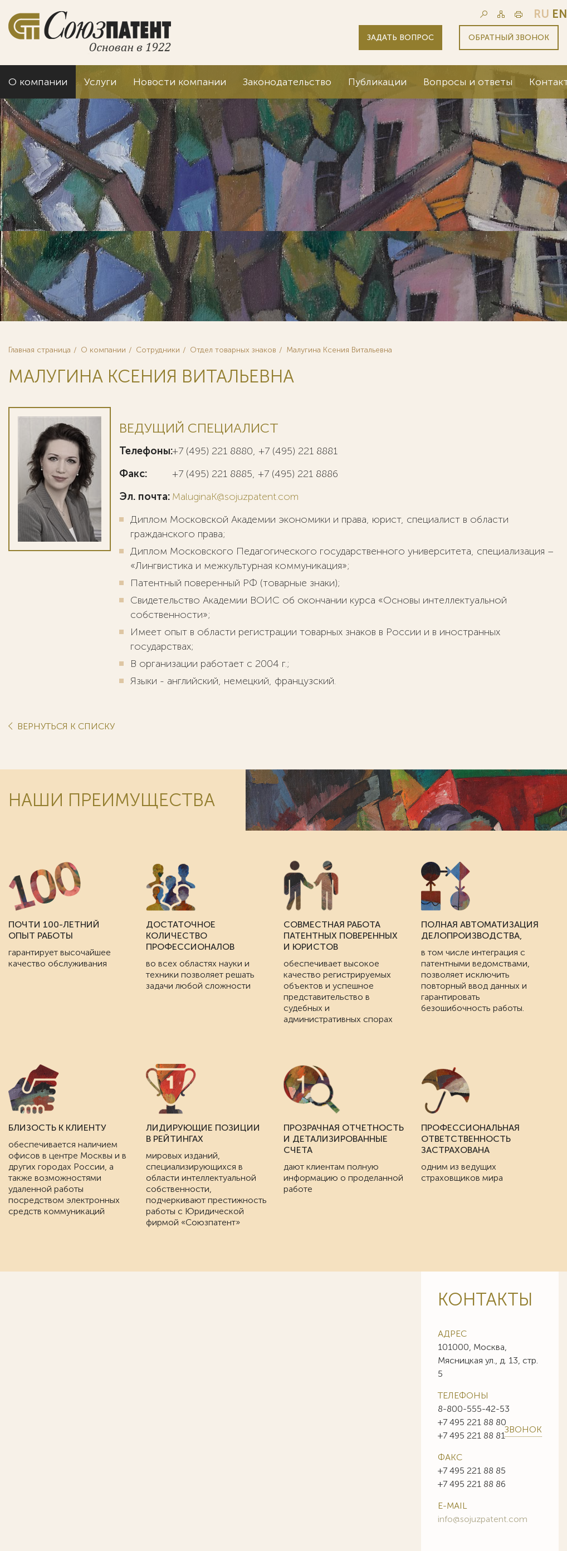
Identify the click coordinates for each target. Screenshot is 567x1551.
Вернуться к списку (65, 727)
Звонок (523, 1429)
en (559, 13)
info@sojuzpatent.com (482, 1519)
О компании (37, 82)
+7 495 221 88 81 (471, 1435)
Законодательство (287, 82)
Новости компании (179, 82)
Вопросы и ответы (467, 82)
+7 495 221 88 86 (472, 1484)
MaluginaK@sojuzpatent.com (235, 496)
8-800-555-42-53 (474, 1408)
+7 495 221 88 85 (472, 1470)
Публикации (377, 82)
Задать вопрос (400, 37)
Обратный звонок (508, 37)
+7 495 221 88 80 (472, 1422)
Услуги (100, 82)
